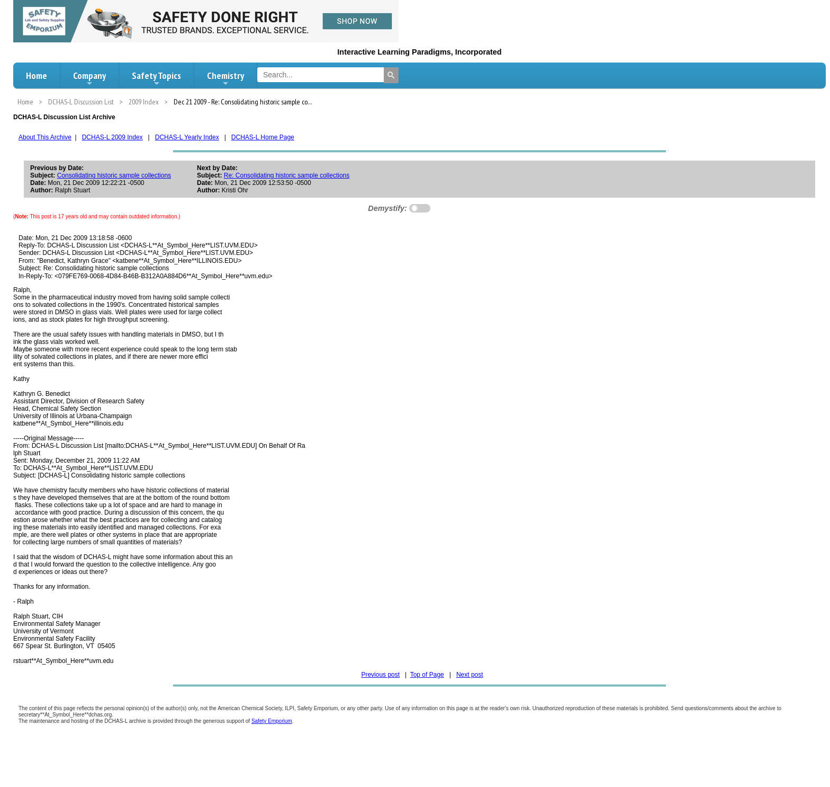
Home (36, 75)
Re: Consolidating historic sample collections (286, 175)
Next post (469, 674)
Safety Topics (156, 78)
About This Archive (45, 137)
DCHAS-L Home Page (262, 137)
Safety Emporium (271, 721)
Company (89, 78)
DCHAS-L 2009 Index (112, 137)
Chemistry (225, 78)
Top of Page (427, 674)
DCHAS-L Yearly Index (187, 137)
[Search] (391, 75)
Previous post (380, 674)
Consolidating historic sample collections (114, 175)
